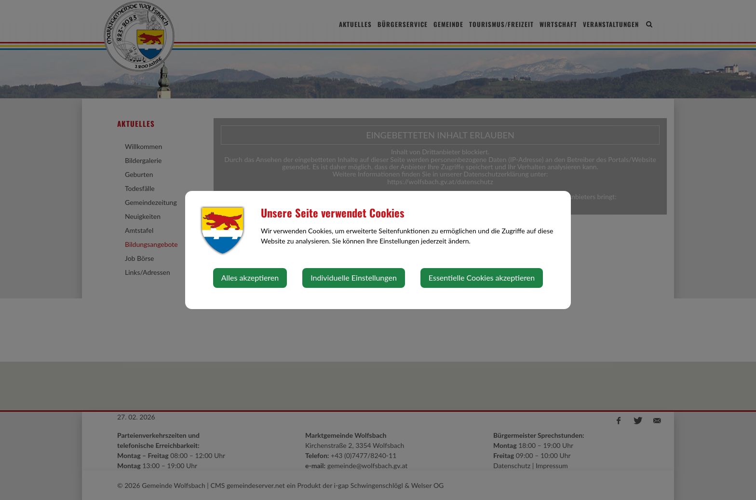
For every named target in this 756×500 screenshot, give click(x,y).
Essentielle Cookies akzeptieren (482, 277)
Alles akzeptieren (250, 277)
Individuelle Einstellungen (353, 277)
